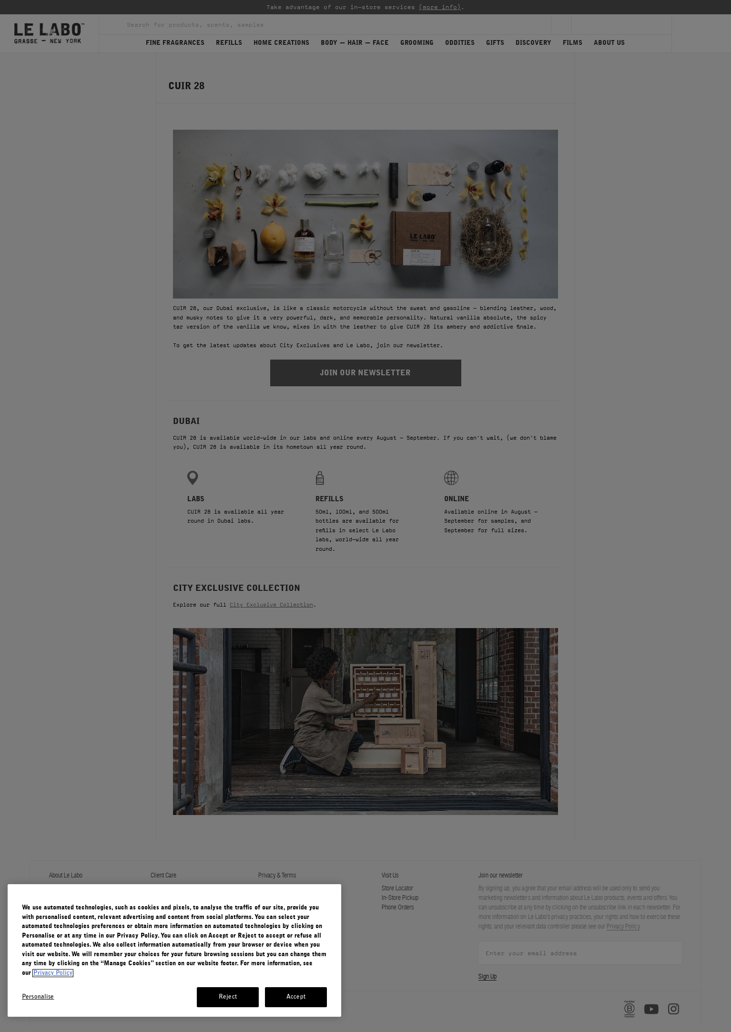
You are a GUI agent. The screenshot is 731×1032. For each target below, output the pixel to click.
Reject (228, 997)
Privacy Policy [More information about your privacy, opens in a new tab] (52, 973)
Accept (295, 997)
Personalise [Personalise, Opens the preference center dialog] (38, 997)
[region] (174, 950)
